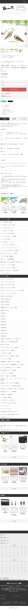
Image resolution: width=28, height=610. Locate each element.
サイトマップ (3, 422)
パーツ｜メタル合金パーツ (8, 55)
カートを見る (17, 595)
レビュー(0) (23, 118)
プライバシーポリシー (14, 603)
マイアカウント (3, 595)
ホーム (2, 55)
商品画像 (14, 118)
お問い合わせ (3, 598)
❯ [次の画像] (25, 33)
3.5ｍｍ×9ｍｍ (17, 148)
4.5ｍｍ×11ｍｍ (10, 148)
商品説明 (4, 118)
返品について (3, 95)
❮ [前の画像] (2, 33)
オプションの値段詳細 (5, 93)
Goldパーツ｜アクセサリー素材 (9, 56)
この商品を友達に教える (5, 110)
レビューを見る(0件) (4, 105)
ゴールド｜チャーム (16, 55)
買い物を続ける (3, 113)
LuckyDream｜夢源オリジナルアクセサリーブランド (12, 430)
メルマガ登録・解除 (22, 603)
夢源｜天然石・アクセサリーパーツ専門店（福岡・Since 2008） (14, 426)
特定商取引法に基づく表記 (6, 96)
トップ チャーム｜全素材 (8, 57)
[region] (14, 33)
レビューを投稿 (3, 106)
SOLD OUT (14, 89)
